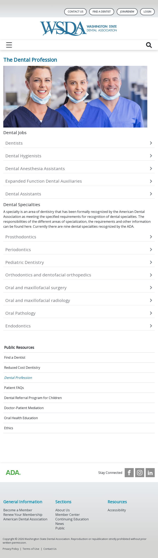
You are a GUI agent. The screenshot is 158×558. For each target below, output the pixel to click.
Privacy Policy (11, 549)
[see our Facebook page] (129, 472)
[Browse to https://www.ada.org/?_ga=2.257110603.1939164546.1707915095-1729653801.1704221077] (13, 472)
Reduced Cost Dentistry (22, 367)
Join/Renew (127, 11)
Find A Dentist (102, 11)
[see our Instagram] (139, 472)
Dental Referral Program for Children (33, 398)
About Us (62, 510)
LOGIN (147, 11)
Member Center (67, 514)
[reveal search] (149, 45)
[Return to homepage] (79, 28)
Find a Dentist (14, 357)
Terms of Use (31, 549)
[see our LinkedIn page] (150, 472)
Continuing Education (72, 519)
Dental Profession (18, 377)
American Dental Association (25, 519)
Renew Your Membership (22, 514)
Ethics (8, 428)
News (59, 523)
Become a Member (17, 510)
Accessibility (117, 510)
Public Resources (19, 347)
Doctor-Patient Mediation (24, 408)
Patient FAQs (14, 387)
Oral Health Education (21, 418)
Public (60, 528)
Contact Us (75, 11)
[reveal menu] (9, 45)
